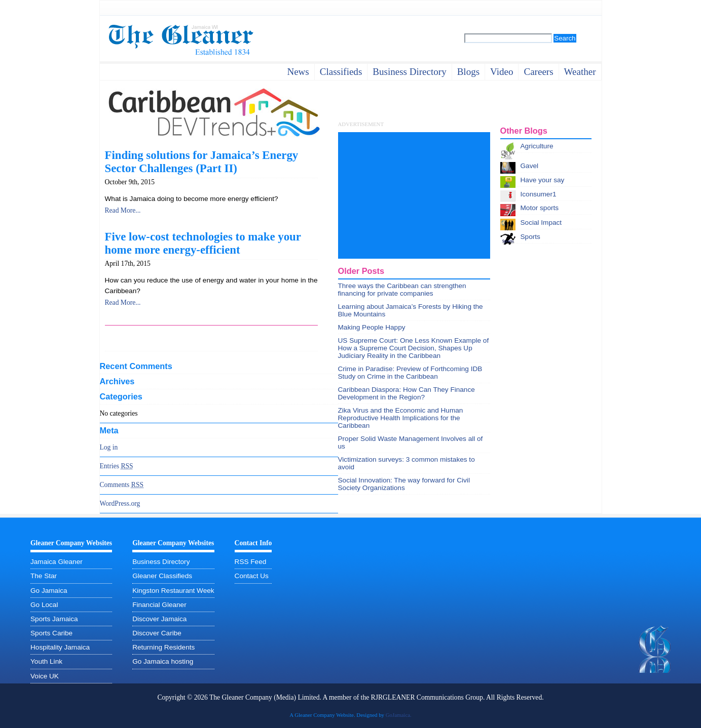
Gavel (530, 166)
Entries (116, 466)
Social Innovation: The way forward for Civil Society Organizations (404, 484)
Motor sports (540, 208)
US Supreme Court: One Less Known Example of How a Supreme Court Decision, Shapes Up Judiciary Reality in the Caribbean (413, 348)
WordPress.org (120, 503)
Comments (122, 485)
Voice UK (44, 676)
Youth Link (46, 661)
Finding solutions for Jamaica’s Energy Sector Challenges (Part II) (202, 162)
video (501, 71)
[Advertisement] (414, 195)
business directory (409, 71)
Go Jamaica (48, 590)
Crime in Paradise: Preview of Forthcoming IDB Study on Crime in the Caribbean (410, 372)
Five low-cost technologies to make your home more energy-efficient (203, 243)
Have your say (543, 180)
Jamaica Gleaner (56, 561)
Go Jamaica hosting (162, 661)
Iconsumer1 (539, 194)
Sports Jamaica (54, 619)
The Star (43, 576)
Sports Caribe (51, 633)
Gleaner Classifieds (162, 576)
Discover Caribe (156, 633)
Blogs (468, 71)
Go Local (44, 605)
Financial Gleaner (159, 605)
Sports (530, 236)
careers (538, 71)
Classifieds (341, 71)
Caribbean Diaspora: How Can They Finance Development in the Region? (406, 393)
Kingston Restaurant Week (173, 590)
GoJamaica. (399, 715)
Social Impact (541, 222)
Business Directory (161, 561)
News (298, 71)
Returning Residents (163, 647)
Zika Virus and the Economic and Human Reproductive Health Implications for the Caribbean (400, 418)
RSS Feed (251, 561)
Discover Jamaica (159, 619)
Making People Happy (371, 327)
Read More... (123, 210)
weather (580, 71)
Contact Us (252, 576)
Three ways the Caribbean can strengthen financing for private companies (402, 289)
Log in (109, 447)
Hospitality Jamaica (60, 647)
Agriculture (537, 146)
